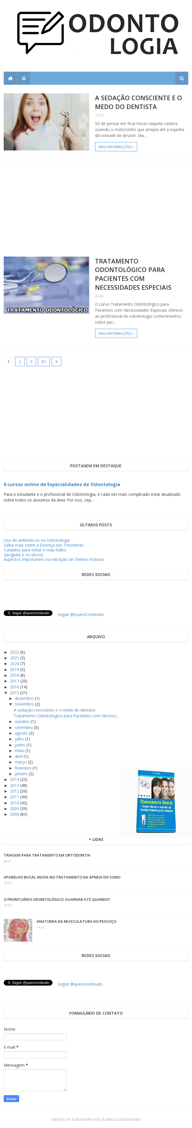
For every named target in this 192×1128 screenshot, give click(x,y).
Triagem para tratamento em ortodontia (47, 855)
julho (20, 739)
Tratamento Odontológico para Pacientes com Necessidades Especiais (133, 274)
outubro (23, 721)
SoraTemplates (86, 1119)
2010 (15, 802)
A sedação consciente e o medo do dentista (138, 102)
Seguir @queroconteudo (80, 984)
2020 (15, 663)
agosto (22, 733)
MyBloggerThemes (124, 1119)
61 (44, 361)
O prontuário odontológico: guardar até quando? (57, 899)
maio (20, 750)
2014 (15, 779)
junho (21, 745)
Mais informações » (116, 146)
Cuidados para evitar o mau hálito (35, 550)
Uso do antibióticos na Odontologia (37, 540)
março (21, 762)
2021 (15, 657)
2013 (15, 785)
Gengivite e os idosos (23, 554)
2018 (15, 675)
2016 (15, 687)
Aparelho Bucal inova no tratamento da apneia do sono (62, 877)
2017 (15, 681)
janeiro (22, 773)
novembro (25, 704)
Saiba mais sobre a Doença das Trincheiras (44, 545)
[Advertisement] (96, 209)
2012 (15, 791)
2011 (15, 796)
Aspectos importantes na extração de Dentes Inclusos (54, 559)
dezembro (25, 698)
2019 (15, 669)
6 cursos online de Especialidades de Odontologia (62, 484)
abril (19, 756)
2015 (15, 692)
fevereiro (24, 768)
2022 (15, 652)
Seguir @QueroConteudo (81, 614)
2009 (15, 808)
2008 (15, 814)
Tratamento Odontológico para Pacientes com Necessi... (66, 715)
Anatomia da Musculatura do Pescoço (76, 921)
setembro (24, 727)
